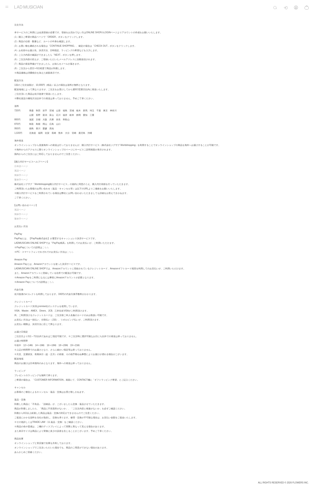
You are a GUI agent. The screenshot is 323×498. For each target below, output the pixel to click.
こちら (45, 247)
